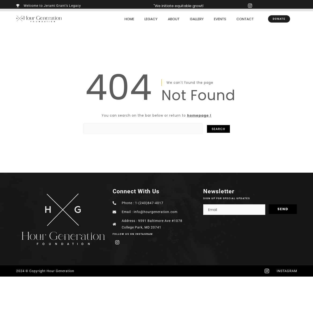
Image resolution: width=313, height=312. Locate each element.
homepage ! (199, 115)
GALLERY (197, 15)
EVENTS (220, 15)
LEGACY (151, 15)
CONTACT (245, 15)
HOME (129, 15)
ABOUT (174, 15)
